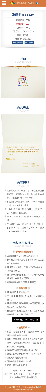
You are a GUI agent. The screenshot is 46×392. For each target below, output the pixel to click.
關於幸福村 (21, 3)
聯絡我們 (31, 3)
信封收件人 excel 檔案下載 (26, 320)
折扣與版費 (18, 42)
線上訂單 (29, 42)
